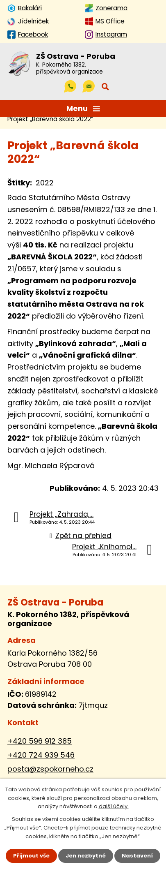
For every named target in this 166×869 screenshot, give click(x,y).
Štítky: (19, 183)
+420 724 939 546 (41, 755)
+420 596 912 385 (39, 741)
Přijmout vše (31, 856)
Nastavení (137, 856)
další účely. (114, 807)
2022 (45, 183)
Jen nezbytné (86, 856)
